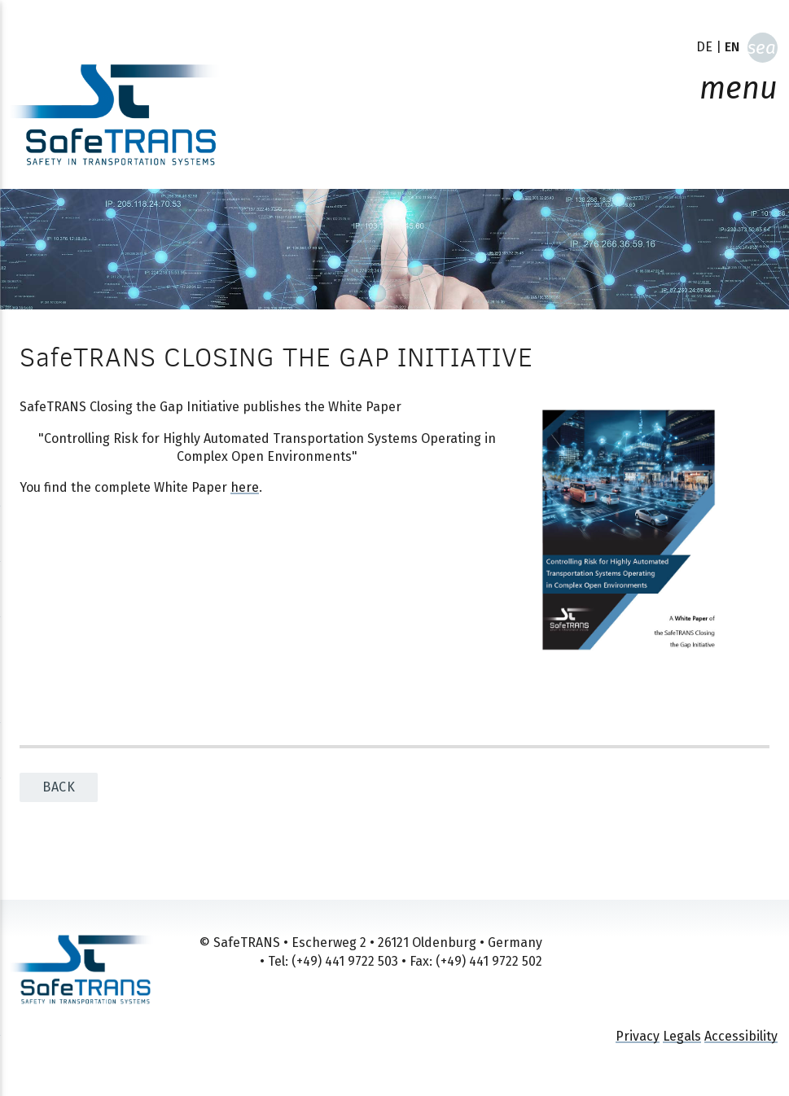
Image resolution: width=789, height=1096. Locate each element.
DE (704, 47)
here (244, 487)
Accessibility (741, 1036)
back (58, 787)
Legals (682, 1036)
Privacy (638, 1036)
